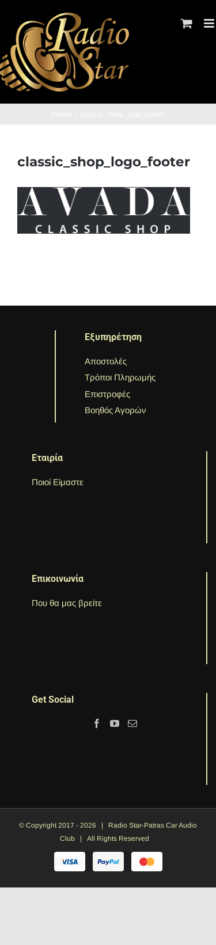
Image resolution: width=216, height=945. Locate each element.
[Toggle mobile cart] (186, 23)
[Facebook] (96, 723)
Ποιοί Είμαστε (58, 482)
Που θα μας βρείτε (67, 603)
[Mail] (132, 723)
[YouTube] (114, 723)
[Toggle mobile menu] (210, 23)
